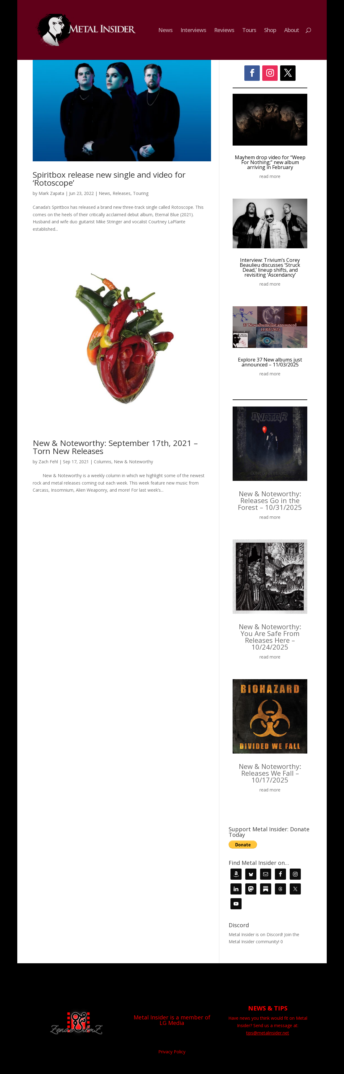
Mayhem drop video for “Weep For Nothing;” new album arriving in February (270, 162)
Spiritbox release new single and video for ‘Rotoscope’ (109, 178)
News (165, 31)
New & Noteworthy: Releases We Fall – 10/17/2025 (270, 773)
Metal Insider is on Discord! (256, 934)
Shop (270, 31)
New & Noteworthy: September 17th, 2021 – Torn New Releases (115, 446)
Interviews (193, 31)
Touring (140, 193)
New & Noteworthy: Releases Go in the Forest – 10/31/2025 (270, 500)
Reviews (224, 31)
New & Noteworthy (133, 462)
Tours (249, 31)
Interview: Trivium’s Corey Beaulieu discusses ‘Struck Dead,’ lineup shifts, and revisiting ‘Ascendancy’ (270, 267)
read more (269, 176)
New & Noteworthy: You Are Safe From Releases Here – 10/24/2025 (270, 636)
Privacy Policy (171, 1052)
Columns (102, 462)
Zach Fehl (48, 462)
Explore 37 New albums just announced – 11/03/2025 (270, 362)
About (291, 31)
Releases (122, 193)
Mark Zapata (51, 193)
